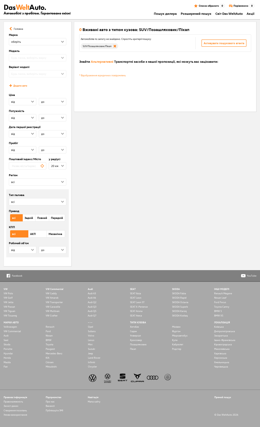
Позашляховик (138, 344)
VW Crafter (52, 315)
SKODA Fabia (179, 293)
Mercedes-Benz (54, 353)
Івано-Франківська (224, 340)
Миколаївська (221, 349)
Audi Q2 (92, 302)
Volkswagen (10, 326)
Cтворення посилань (15, 410)
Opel (90, 326)
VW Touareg (10, 315)
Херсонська (220, 357)
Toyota (49, 344)
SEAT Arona (136, 311)
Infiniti (91, 362)
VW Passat (9, 306)
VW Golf (8, 297)
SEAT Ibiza (135, 293)
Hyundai (8, 353)
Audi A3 (92, 293)
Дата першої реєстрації (24, 127)
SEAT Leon (135, 297)
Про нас (50, 401)
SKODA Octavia (180, 302)
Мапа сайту (94, 401)
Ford (48, 331)
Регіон (13, 175)
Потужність (16, 111)
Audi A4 (92, 297)
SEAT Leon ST (137, 302)
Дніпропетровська (224, 331)
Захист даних (11, 406)
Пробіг (13, 143)
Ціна (12, 95)
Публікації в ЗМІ (54, 410)
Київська (219, 326)
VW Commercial (12, 331)
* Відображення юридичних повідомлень (102, 75)
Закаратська (221, 335)
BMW (48, 340)
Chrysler (92, 366)
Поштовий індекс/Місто (25, 159)
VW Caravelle (53, 306)
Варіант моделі (19, 67)
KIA (47, 357)
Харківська (220, 353)
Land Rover (94, 357)
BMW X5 (218, 315)
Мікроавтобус (180, 335)
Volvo (91, 335)
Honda (7, 357)
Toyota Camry (221, 306)
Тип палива (16, 195)
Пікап (133, 349)
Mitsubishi (51, 366)
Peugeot (50, 349)
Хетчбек (134, 326)
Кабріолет (177, 344)
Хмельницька (221, 362)
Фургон (176, 331)
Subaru (92, 331)
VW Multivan (53, 311)
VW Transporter (54, 302)
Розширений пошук (196, 13)
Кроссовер (136, 340)
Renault (50, 326)
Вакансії (50, 406)
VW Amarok (52, 297)
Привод (14, 211)
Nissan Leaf (220, 297)
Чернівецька (221, 366)
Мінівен (176, 326)
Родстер (176, 349)
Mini (90, 344)
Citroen (50, 362)
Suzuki (91, 349)
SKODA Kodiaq (180, 315)
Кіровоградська (223, 344)
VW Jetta (8, 302)
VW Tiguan (9, 311)
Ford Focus (220, 302)
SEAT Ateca (136, 315)
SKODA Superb (180, 306)
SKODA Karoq (179, 311)
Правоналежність (13, 401)
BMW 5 (218, 311)
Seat (6, 340)
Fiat (6, 366)
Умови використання (15, 414)
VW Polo (8, 293)
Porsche (8, 349)
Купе (174, 340)
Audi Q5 (92, 311)
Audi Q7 (92, 315)
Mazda (7, 362)
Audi (6, 335)
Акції (250, 13)
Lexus (91, 340)
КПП (12, 227)
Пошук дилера (165, 13)
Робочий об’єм (19, 243)
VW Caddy (51, 293)
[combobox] (27, 166)
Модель (14, 51)
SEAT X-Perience (139, 306)
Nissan (49, 335)
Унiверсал (135, 335)
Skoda (7, 344)
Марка (13, 35)
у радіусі (54, 159)
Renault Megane (223, 293)
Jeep (90, 353)
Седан (133, 331)
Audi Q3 (92, 306)
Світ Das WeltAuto (229, 13)
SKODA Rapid (179, 297)
